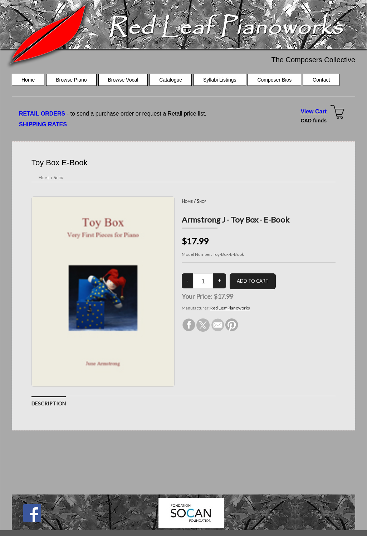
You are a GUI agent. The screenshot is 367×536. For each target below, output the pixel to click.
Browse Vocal (123, 80)
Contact (321, 80)
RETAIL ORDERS (42, 114)
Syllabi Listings (219, 80)
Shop (58, 177)
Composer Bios (274, 80)
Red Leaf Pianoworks (230, 308)
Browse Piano (71, 80)
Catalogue (170, 80)
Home (28, 80)
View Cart (313, 111)
